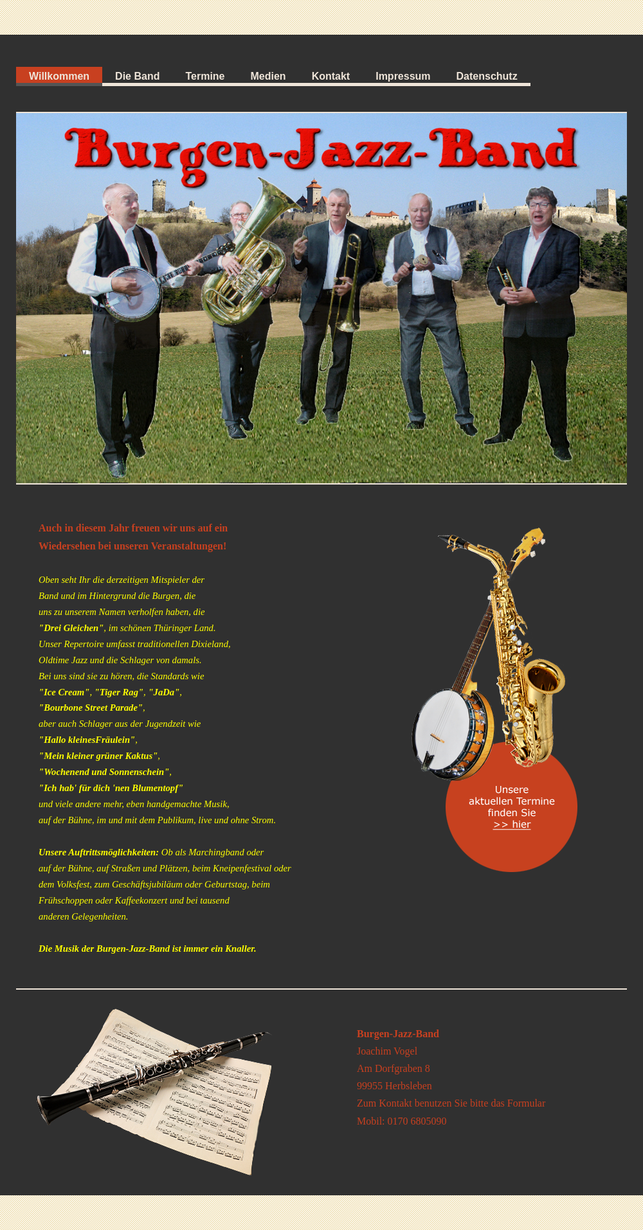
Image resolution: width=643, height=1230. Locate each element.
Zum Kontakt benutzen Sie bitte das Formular (451, 1103)
